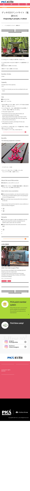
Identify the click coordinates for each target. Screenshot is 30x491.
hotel (4, 42)
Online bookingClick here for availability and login (14, 274)
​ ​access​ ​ (3, 10)
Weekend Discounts (13, 54)
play (17, 433)
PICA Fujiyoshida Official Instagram (10, 240)
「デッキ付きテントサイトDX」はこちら (14, 159)
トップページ (4, 34)
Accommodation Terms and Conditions (22, 476)
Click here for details (21, 370)
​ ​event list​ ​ (18, 431)
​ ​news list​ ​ (3, 451)
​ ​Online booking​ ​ (8, 14)
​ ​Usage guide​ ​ (4, 444)
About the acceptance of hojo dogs (7, 462)
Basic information (6, 441)
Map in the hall (4, 446)
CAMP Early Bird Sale (22, 47)
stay (2, 428)
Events (18, 428)
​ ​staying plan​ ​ (21, 42)
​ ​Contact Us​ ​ (19, 10)
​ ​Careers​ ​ (3, 472)
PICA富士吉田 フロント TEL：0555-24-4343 (12, 238)
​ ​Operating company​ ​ (22, 472)
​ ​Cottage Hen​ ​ (20, 381)
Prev (1, 71)
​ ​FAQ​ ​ (2, 459)
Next (29, 71)
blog (28, 10)
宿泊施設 (10, 34)
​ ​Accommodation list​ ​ (6, 431)
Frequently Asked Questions (11, 10)
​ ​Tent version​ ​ (13, 384)
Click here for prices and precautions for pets (12, 266)
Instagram (24, 10)
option (5, 47)
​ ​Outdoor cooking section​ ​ (22, 384)
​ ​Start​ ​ (11, 381)
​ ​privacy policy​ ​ (5, 476)
